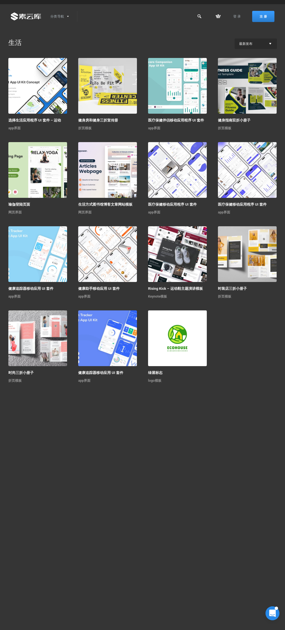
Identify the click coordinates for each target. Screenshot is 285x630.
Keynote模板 (157, 296)
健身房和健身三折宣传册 (98, 120)
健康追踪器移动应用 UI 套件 (30, 288)
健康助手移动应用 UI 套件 (99, 288)
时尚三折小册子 (21, 373)
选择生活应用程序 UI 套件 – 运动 (34, 120)
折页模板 (85, 128)
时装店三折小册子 (232, 288)
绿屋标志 (155, 373)
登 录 (237, 16)
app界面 (14, 128)
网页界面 (15, 212)
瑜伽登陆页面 (19, 204)
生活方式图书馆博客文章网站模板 (105, 204)
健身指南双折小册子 (234, 120)
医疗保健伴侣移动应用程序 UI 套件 (176, 120)
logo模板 (154, 381)
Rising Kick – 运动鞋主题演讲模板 (175, 288)
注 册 (263, 16)
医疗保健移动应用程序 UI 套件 (172, 204)
